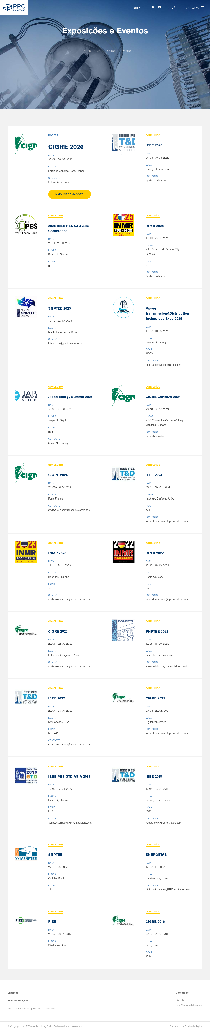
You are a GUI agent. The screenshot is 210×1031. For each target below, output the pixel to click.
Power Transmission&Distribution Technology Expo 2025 (167, 313)
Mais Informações (69, 194)
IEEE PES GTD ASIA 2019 (69, 776)
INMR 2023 (57, 553)
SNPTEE (55, 854)
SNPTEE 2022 (157, 631)
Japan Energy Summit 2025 (70, 397)
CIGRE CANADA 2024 (163, 397)
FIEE (52, 921)
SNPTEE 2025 (59, 308)
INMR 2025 (155, 225)
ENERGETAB (156, 854)
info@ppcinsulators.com (189, 1004)
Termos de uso (23, 1008)
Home (10, 1008)
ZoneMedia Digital (193, 1026)
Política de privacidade (44, 1008)
